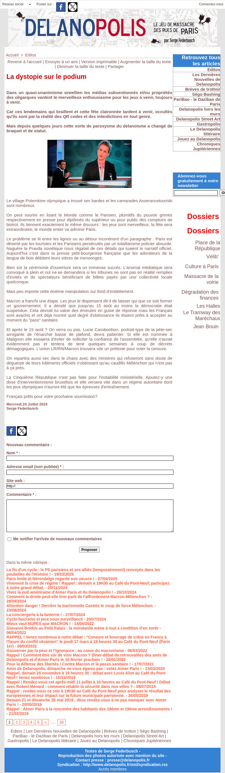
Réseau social (12, 4)
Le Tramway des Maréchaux (201, 315)
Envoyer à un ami (61, 61)
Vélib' (212, 256)
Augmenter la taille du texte (145, 61)
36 (61, 722)
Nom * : (13, 453)
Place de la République (207, 245)
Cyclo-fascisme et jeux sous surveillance (44, 619)
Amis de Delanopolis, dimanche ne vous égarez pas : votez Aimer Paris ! (74, 668)
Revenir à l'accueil (25, 61)
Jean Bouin (206, 326)
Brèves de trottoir (120, 731)
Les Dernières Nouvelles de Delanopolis (64, 731)
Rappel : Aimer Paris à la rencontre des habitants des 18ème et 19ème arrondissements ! (89, 709)
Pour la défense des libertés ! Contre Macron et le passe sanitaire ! (68, 664)
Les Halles (208, 306)
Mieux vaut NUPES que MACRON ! (38, 623)
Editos (30, 55)
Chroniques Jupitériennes (147, 740)
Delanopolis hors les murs (95, 735)
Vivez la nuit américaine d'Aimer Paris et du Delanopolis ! (59, 592)
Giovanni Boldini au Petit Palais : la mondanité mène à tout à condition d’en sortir (82, 628)
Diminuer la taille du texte (80, 66)
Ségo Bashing (153, 731)
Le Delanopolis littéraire (54, 740)
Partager (116, 66)
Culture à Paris (202, 266)
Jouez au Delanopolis (100, 740)
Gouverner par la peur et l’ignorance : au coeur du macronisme (65, 650)
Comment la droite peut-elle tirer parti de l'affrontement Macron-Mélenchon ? (78, 596)
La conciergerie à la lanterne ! (34, 614)
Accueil (12, 55)
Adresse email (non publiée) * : (35, 466)
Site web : (15, 480)
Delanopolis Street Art (143, 735)
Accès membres (112, 769)
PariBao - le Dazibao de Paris (40, 735)
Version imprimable (99, 61)
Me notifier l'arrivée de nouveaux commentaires (57, 539)
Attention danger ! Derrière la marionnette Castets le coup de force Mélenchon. (79, 605)
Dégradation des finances (200, 295)
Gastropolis (18, 740)
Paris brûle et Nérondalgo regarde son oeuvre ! (50, 578)
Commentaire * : (21, 494)
